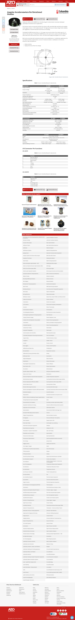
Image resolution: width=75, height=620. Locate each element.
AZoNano (8, 587)
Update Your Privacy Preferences (15, 618)
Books (34, 593)
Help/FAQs (47, 601)
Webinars (47, 587)
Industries (47, 595)
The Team (47, 602)
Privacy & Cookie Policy (61, 598)
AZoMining (8, 595)
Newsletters (59, 592)
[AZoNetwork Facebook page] (19, 5)
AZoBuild (8, 593)
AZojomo (46, 596)
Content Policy (59, 601)
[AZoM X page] (20, 5)
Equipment (35, 592)
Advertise (58, 595)
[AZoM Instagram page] (22, 5)
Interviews (47, 589)
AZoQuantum (21, 589)
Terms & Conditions (60, 596)
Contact (58, 593)
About (58, 587)
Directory (34, 1)
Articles (34, 589)
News (34, 587)
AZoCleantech (9, 590)
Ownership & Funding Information (61, 603)
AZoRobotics (8, 589)
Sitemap (58, 599)
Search (58, 589)
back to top (64, 607)
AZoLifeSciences (22, 593)
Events (34, 598)
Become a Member (60, 590)
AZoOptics (8, 592)
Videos (34, 596)
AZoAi (20, 590)
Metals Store (35, 599)
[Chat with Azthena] (72, 617)
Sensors (13, 8)
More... (67, 1)
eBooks (34, 595)
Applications (47, 593)
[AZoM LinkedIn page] (17, 5)
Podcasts (46, 598)
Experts (46, 599)
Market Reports (48, 590)
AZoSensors (21, 587)
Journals (34, 601)
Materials (46, 592)
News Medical (22, 592)
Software (34, 602)
